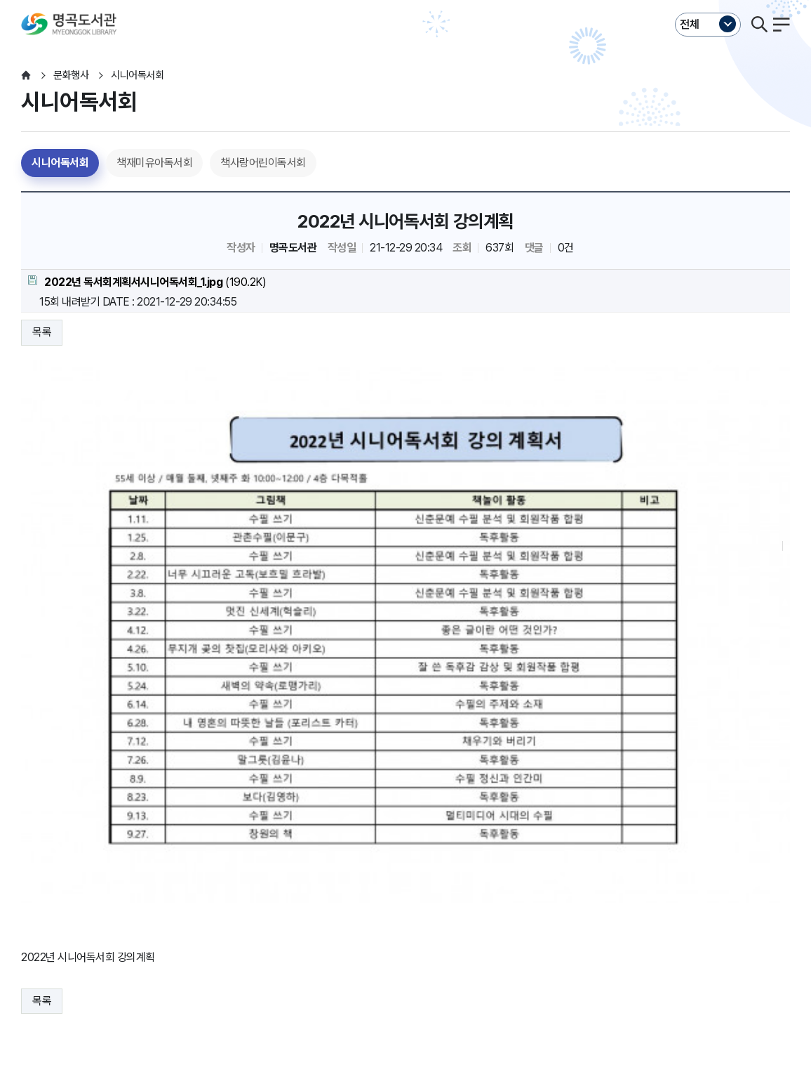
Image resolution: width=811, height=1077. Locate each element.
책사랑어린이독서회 (263, 162)
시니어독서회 (60, 162)
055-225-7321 (303, 990)
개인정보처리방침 (59, 918)
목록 (41, 332)
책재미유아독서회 (154, 162)
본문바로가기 (405, 0)
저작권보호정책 (286, 918)
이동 (190, 946)
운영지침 (130, 918)
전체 (689, 24)
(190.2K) (147, 282)
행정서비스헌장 (366, 918)
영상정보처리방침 (201, 918)
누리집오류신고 (447, 918)
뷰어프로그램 (522, 918)
